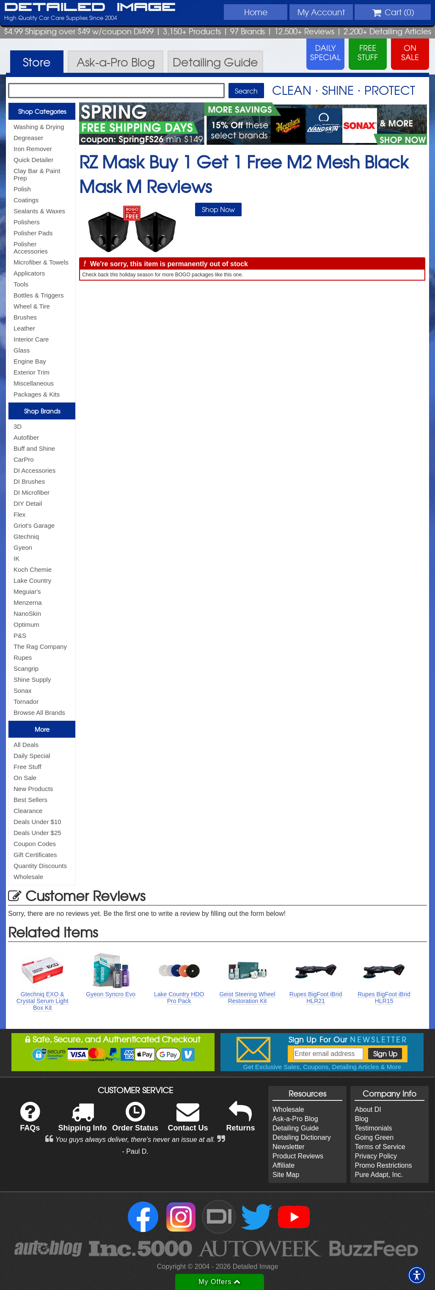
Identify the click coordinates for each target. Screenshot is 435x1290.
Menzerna (28, 602)
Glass (22, 350)
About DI (368, 1109)
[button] (416, 1275)
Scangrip (26, 668)
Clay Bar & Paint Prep (37, 174)
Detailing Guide (296, 1128)
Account (321, 12)
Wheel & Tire (32, 306)
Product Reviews (298, 1156)
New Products (33, 788)
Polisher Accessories (31, 247)
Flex (19, 514)
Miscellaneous (34, 383)
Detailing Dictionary (302, 1137)
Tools (21, 284)
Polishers (27, 222)
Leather (24, 328)
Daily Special (32, 755)
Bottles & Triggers (38, 295)
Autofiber (26, 437)
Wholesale (28, 876)
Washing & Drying (39, 126)
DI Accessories (34, 470)
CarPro (24, 459)
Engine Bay (30, 361)
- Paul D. (135, 1151)
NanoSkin (27, 613)
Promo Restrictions (383, 1165)
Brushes (25, 317)
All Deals (26, 744)
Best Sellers (30, 799)
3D (18, 426)
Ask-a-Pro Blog (295, 1118)
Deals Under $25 (37, 832)
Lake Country (32, 580)
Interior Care (31, 339)
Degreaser (28, 137)
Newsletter (289, 1146)
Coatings (26, 200)
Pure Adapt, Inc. (379, 1174)
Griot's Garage (34, 525)
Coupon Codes (35, 843)
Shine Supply (32, 679)
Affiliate (284, 1165)
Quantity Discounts (40, 865)
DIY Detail (28, 503)
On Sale (25, 777)
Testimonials (373, 1128)
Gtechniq (26, 536)
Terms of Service (380, 1146)
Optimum (26, 624)
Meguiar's (27, 591)
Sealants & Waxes (39, 211)
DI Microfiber (32, 492)
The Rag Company (40, 646)
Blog (361, 1118)
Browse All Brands (39, 712)
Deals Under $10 (37, 821)
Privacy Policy (376, 1156)
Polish (22, 189)
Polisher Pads (33, 233)
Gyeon (23, 547)
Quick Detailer (33, 159)
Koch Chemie (33, 569)
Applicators (29, 273)
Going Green (374, 1137)
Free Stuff (27, 766)
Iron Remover (33, 148)
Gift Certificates (35, 854)
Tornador (26, 701)
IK (16, 558)
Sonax (23, 690)
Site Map (286, 1174)
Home (255, 12)
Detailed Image (90, 8)
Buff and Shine (34, 448)
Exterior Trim (32, 372)
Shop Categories (42, 111)
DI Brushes (29, 481)
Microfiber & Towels (41, 262)
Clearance (28, 810)
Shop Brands (42, 411)
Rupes (23, 657)
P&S (20, 635)
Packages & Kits (37, 394)
